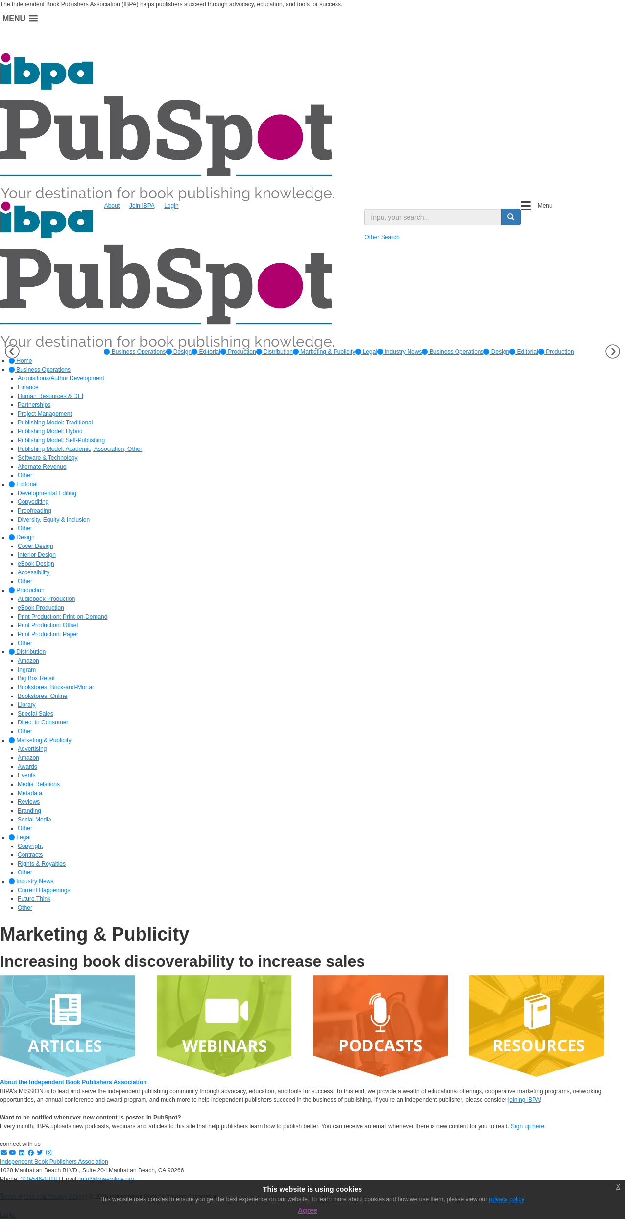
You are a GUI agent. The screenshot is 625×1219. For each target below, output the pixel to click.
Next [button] (612, 351)
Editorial (206, 351)
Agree (307, 1210)
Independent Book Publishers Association (54, 1161)
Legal (366, 351)
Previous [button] (12, 351)
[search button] (511, 217)
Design (179, 351)
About (112, 205)
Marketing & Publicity (324, 351)
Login (171, 205)
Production (238, 351)
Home (20, 360)
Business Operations (135, 351)
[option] (135, 352)
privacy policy (506, 1199)
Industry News (399, 351)
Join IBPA (141, 205)
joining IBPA (524, 1099)
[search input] (433, 217)
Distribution (274, 351)
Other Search (381, 237)
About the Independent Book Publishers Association (73, 1082)
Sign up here (527, 1126)
